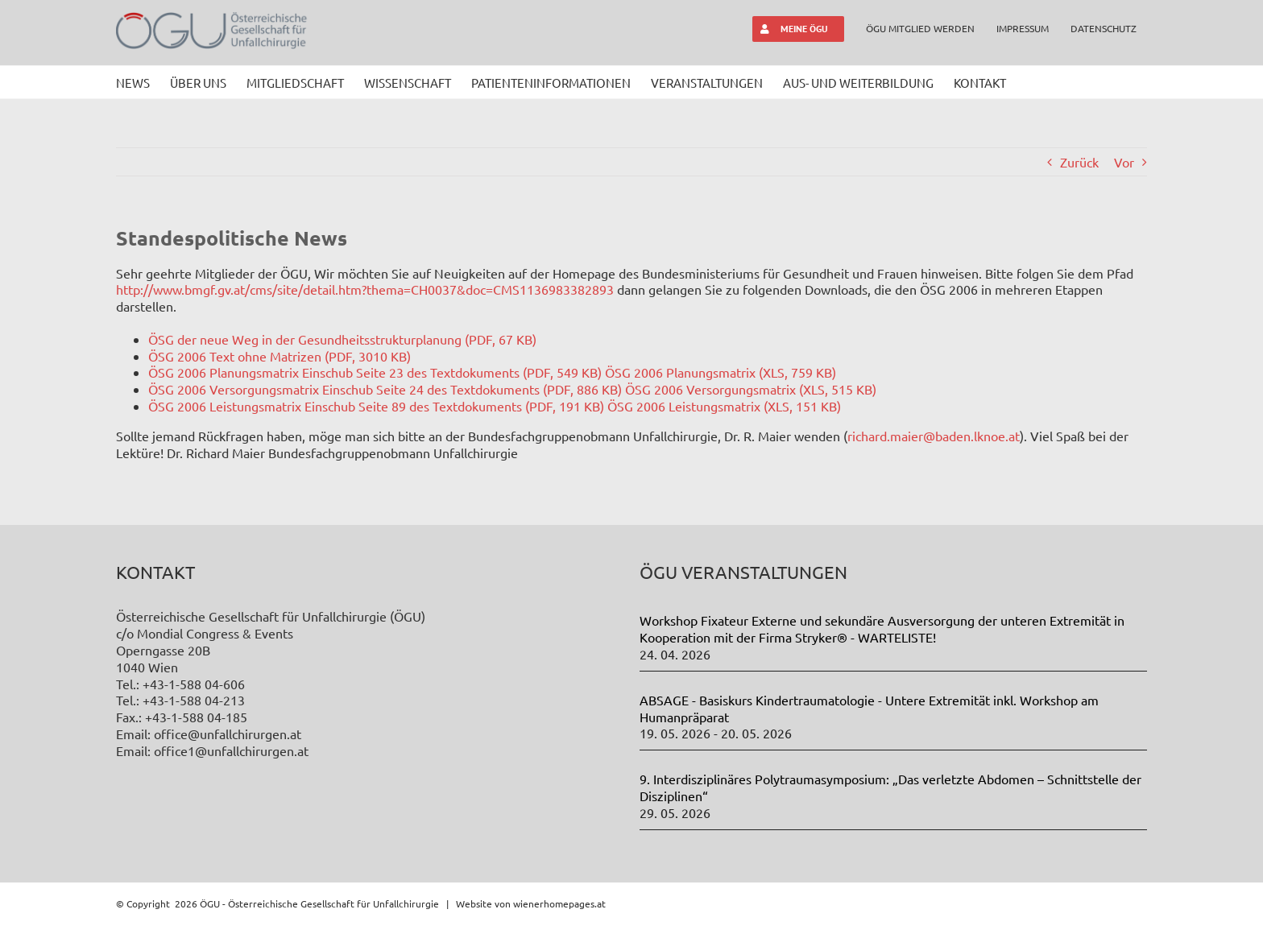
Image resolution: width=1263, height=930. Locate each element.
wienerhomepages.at (559, 903)
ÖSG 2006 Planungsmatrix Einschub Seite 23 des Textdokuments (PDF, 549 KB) (375, 372)
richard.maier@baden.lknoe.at (933, 436)
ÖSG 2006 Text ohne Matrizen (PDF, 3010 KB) (279, 356)
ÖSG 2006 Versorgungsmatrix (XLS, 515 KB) (750, 389)
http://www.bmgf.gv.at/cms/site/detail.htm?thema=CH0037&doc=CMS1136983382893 (365, 289)
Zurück (1079, 162)
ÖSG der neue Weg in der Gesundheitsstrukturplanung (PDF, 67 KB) (342, 339)
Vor (1124, 162)
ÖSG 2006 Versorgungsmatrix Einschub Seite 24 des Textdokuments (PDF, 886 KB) (385, 389)
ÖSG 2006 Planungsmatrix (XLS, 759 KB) (720, 372)
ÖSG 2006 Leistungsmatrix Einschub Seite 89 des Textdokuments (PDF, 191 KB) (376, 406)
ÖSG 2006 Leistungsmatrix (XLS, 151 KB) (724, 406)
